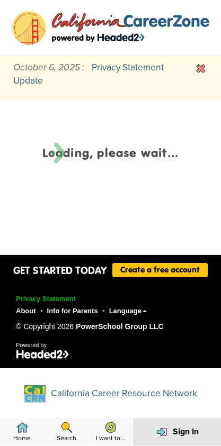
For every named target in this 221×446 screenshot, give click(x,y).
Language (128, 311)
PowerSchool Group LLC (120, 326)
